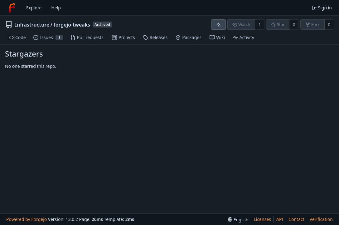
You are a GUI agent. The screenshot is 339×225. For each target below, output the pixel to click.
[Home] (12, 7)
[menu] (238, 219)
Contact (296, 219)
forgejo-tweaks (72, 25)
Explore (33, 8)
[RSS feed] (218, 24)
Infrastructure (32, 25)
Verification (321, 219)
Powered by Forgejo (26, 219)
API (279, 219)
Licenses (262, 219)
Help (56, 8)
